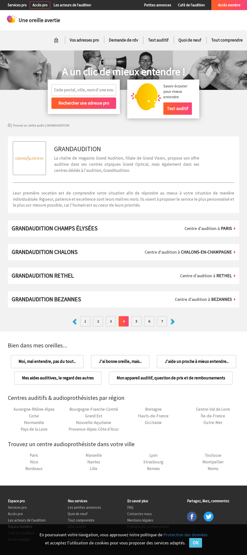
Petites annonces (157, 5)
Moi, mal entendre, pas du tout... (47, 361)
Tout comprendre (227, 40)
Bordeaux (34, 468)
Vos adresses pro (84, 40)
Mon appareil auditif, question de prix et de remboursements (171, 378)
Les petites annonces (84, 507)
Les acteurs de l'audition (72, 5)
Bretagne (153, 409)
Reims (213, 468)
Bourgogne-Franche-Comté (93, 409)
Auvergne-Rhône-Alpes (34, 409)
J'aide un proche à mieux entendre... (197, 361)
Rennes (153, 468)
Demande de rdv (123, 40)
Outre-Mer (212, 422)
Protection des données (185, 535)
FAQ (130, 507)
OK (196, 543)
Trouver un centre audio (29, 125)
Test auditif (158, 40)
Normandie (34, 422)
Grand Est (93, 416)
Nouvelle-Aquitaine (93, 422)
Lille (93, 468)
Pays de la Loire (34, 429)
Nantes (93, 462)
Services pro (17, 5)
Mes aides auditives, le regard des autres (58, 378)
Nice (34, 462)
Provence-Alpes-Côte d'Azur (94, 429)
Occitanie (153, 422)
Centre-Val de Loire (213, 409)
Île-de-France (213, 416)
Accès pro (39, 5)
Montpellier (213, 462)
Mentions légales (140, 520)
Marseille (94, 455)
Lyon (153, 455)
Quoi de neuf (189, 40)
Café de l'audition (191, 5)
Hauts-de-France (153, 416)
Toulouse (213, 455)
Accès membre (229, 5)
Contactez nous (139, 513)
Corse (34, 416)
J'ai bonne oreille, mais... (120, 361)
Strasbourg (153, 462)
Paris (34, 455)
